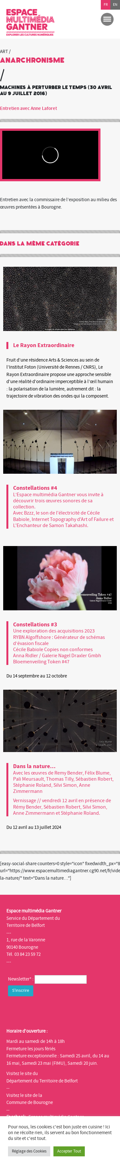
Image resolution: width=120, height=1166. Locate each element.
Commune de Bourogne (29, 1102)
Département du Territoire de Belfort (42, 1081)
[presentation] (56, 1010)
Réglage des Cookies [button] (29, 1151)
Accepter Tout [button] (69, 1151)
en (115, 4)
